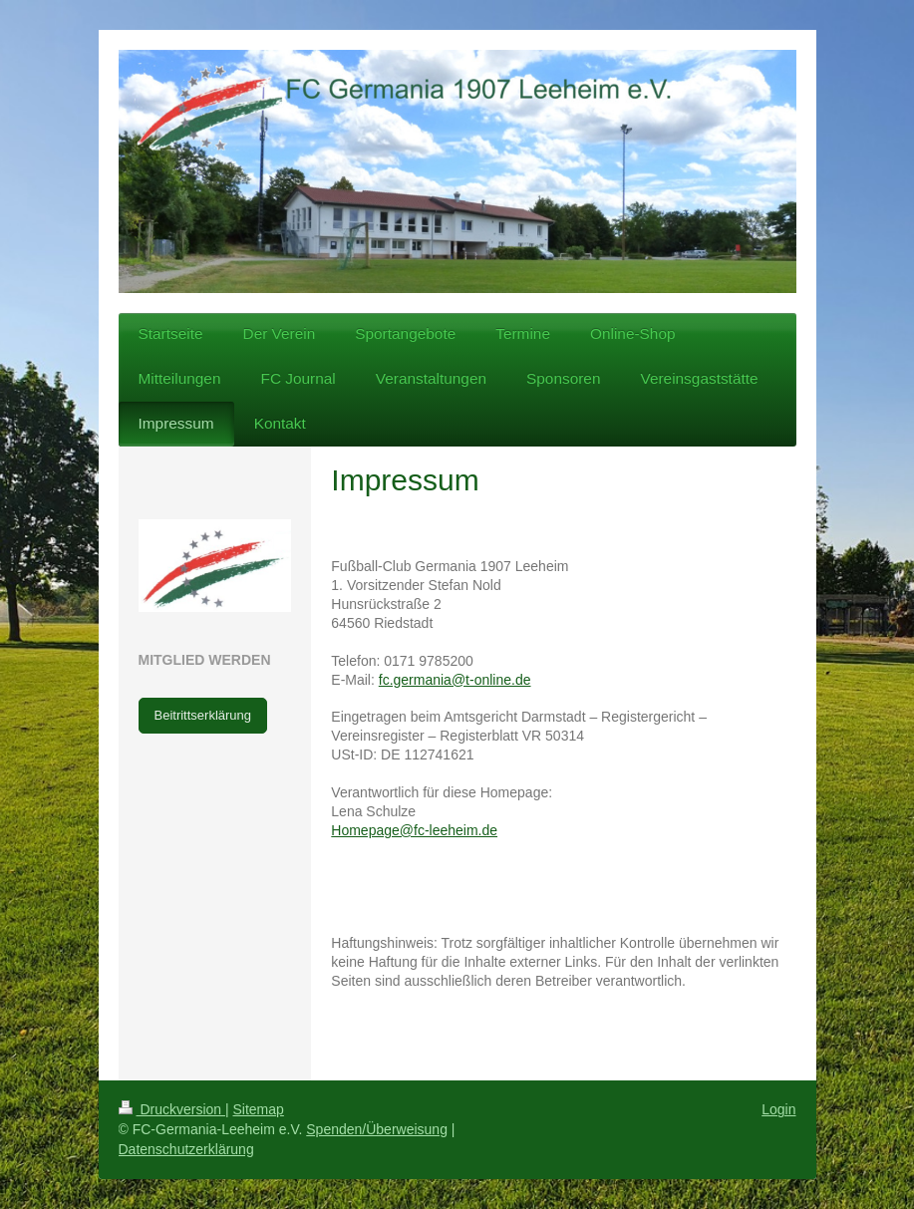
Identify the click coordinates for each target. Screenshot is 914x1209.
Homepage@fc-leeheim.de (414, 830)
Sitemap (258, 1109)
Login (778, 1109)
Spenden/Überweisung (377, 1129)
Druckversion (172, 1109)
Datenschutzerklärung (186, 1149)
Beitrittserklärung (203, 715)
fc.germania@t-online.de (455, 680)
